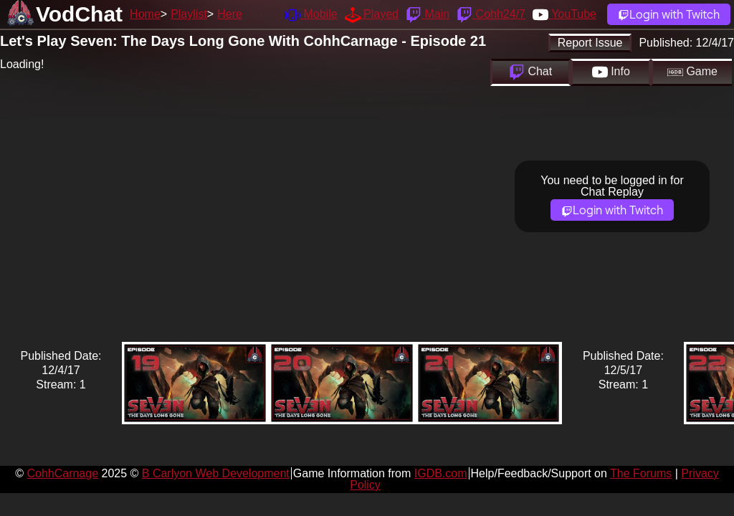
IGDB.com (440, 473)
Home (145, 14)
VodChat (79, 14)
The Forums (641, 473)
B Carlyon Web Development (216, 473)
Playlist (189, 14)
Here (229, 14)
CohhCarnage (62, 473)
